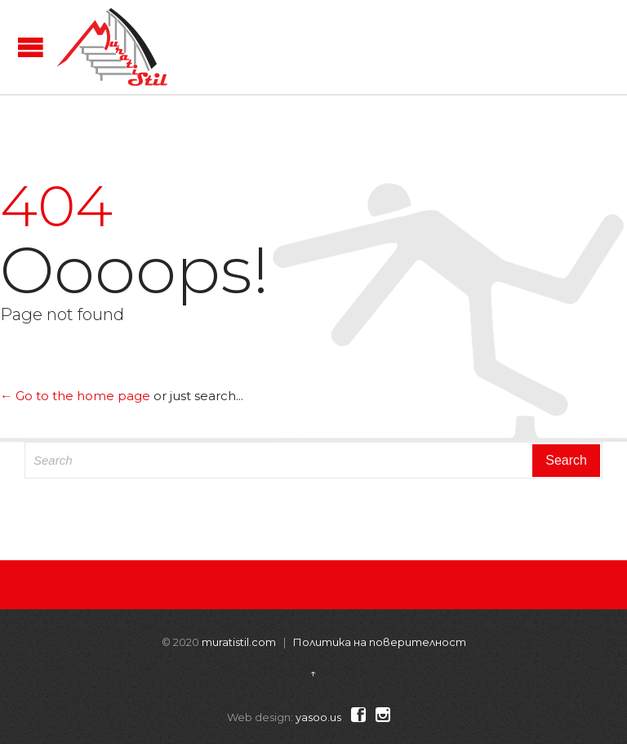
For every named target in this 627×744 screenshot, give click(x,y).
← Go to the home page (75, 395)
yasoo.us (318, 717)
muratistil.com (239, 641)
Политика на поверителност (379, 641)
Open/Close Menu (30, 47)
